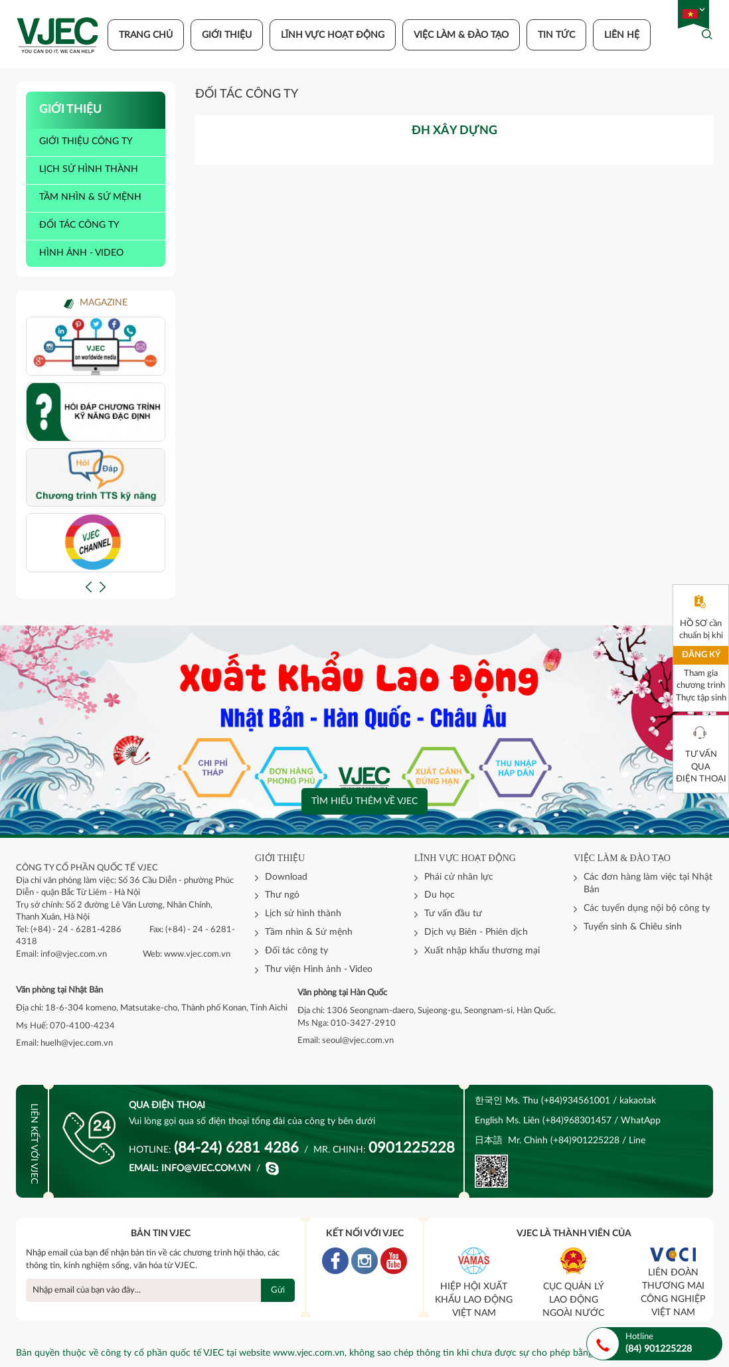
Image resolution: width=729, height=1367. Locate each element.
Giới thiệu (227, 35)
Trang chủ (146, 35)
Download (286, 877)
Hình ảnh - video (81, 253)
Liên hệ (621, 35)
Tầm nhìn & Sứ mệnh (309, 932)
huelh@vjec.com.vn (76, 1043)
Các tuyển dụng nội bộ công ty (647, 908)
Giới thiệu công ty (86, 141)
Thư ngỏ (282, 895)
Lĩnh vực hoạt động (332, 35)
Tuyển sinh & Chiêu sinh (633, 926)
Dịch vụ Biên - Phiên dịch (476, 932)
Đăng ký (701, 655)
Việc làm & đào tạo (461, 35)
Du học (439, 895)
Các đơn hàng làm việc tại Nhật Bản (648, 883)
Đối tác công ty (79, 225)
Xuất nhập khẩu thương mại (482, 950)
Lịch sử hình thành (88, 169)
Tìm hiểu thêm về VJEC (364, 801)
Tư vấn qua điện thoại (701, 766)
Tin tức (556, 35)
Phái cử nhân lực (458, 877)
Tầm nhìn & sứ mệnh (90, 197)
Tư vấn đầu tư (453, 913)
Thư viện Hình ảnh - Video (318, 969)
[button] (89, 587)
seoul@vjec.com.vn (358, 1040)
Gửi (278, 1290)
